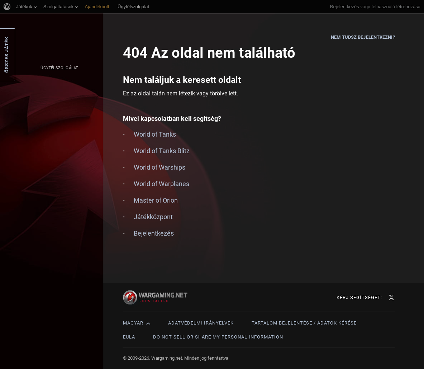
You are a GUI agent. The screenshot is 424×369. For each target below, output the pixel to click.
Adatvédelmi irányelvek (201, 323)
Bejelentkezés (344, 6)
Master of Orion (156, 200)
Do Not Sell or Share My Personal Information (218, 337)
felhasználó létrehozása (395, 6)
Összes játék (6, 55)
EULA (129, 337)
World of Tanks (155, 134)
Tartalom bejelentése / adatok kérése (304, 323)
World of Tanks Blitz (162, 151)
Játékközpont (153, 217)
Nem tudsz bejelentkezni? (363, 37)
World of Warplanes (161, 184)
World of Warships (159, 167)
